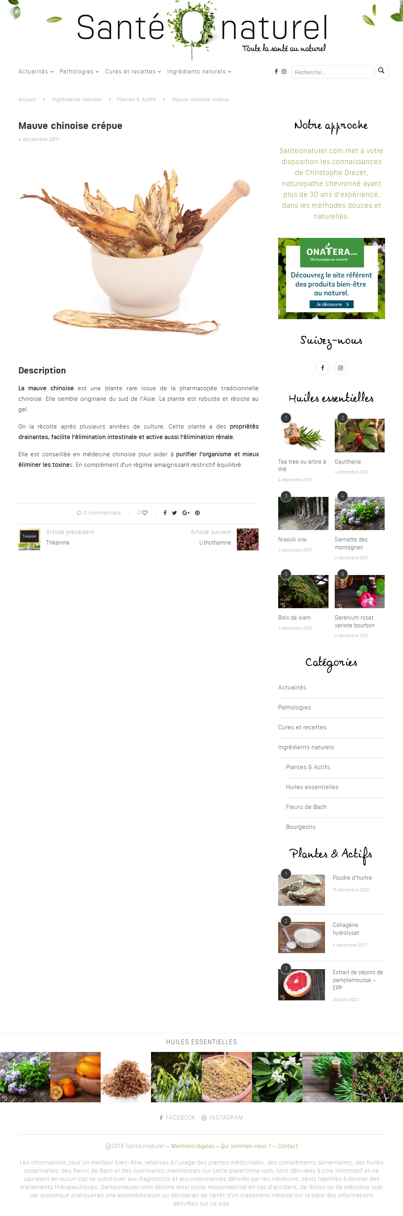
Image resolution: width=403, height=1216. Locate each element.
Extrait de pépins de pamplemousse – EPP (358, 980)
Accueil (27, 99)
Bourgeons (301, 827)
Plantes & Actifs (136, 99)
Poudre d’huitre (352, 878)
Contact (288, 1146)
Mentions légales (193, 1146)
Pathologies (77, 72)
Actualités (33, 72)
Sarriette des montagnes (351, 543)
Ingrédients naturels (196, 72)
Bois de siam (294, 618)
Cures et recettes (130, 72)
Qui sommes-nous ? (246, 1146)
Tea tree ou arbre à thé (302, 466)
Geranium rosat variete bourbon (355, 622)
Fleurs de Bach (306, 808)
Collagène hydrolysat (346, 929)
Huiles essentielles (312, 788)
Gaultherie (348, 462)
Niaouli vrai (292, 540)
